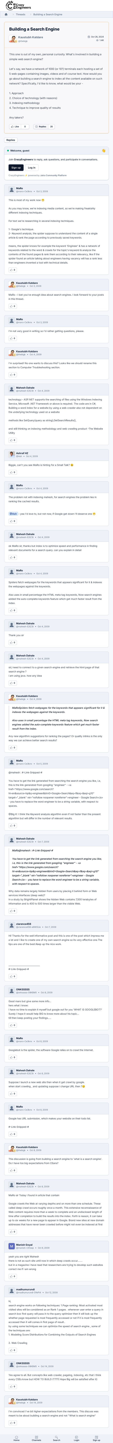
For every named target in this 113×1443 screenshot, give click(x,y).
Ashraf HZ (22, 453)
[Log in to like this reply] (13, 270)
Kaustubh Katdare (30, 37)
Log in (31, 167)
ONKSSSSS (23, 989)
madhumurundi (25, 1289)
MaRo (19, 188)
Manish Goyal (24, 1244)
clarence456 (23, 923)
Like (15, 126)
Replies (40, 126)
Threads (20, 14)
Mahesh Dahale (25, 387)
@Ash (13, 513)
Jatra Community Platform (53, 175)
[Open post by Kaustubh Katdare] (96, 36)
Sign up (16, 167)
